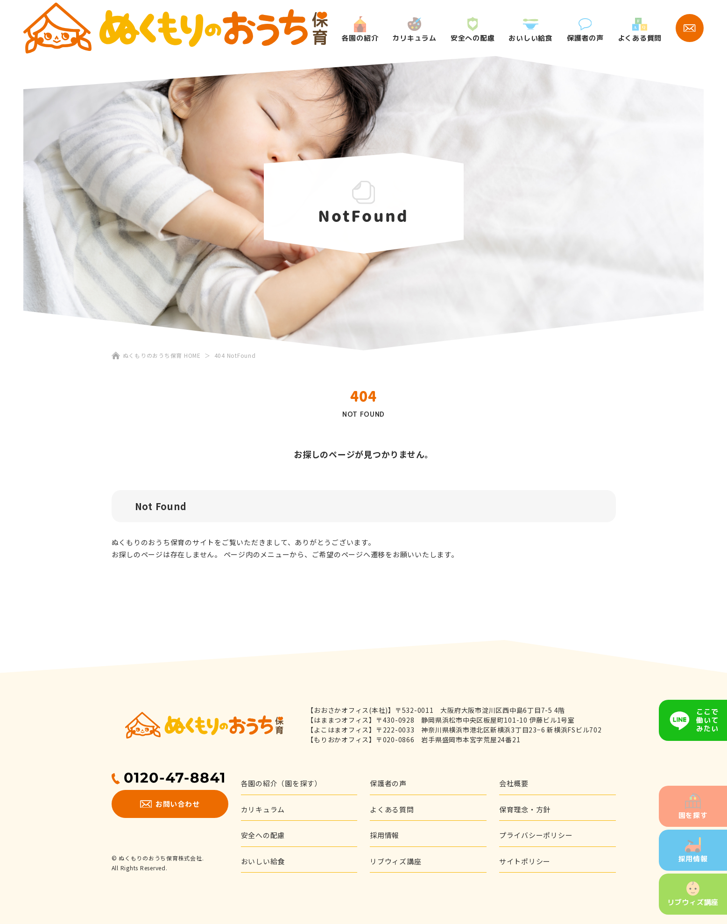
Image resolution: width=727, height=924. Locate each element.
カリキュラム (414, 30)
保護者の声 (585, 30)
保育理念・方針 (525, 809)
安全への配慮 (473, 30)
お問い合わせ (170, 804)
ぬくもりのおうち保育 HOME (162, 355)
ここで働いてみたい (707, 720)
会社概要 (514, 783)
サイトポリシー (525, 861)
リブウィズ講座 (693, 894)
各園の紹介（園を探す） (281, 783)
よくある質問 (640, 30)
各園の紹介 (360, 29)
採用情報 (693, 850)
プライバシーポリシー (536, 835)
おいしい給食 (530, 31)
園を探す (693, 806)
